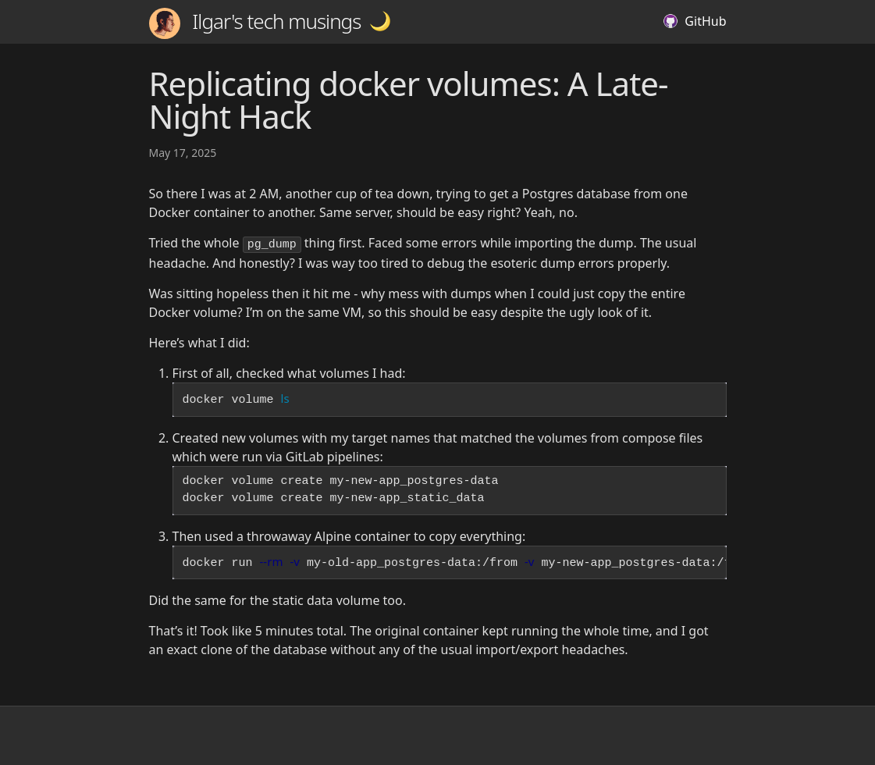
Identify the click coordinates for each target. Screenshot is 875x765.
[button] (380, 21)
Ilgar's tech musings (255, 23)
